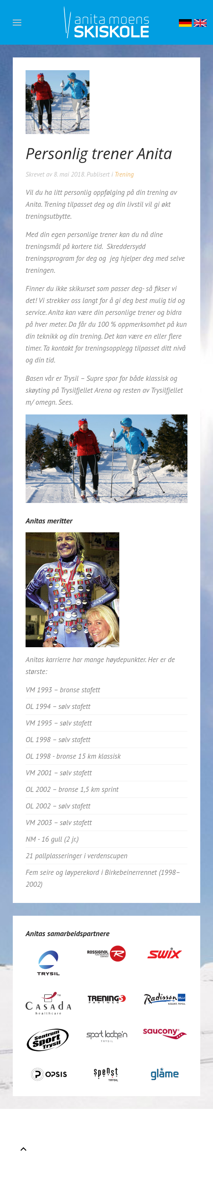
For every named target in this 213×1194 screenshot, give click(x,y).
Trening (124, 174)
